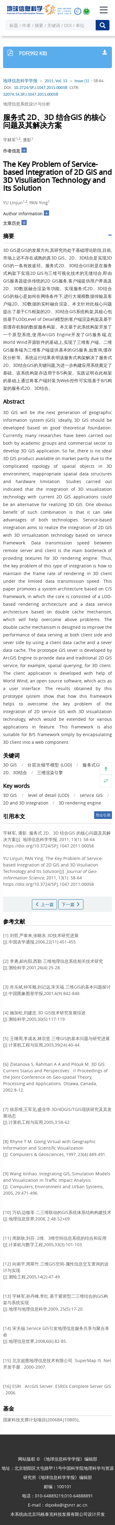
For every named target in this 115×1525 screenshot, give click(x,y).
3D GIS (10, 765)
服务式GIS (92, 765)
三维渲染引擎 (50, 772)
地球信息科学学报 (20, 80)
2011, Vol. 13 (56, 80)
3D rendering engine (80, 803)
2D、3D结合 (15, 772)
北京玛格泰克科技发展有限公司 (58, 1514)
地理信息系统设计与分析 (26, 104)
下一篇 (71, 904)
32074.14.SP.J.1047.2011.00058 (30, 94)
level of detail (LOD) (48, 795)
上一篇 (44, 904)
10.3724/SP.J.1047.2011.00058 (40, 87)
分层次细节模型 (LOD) (49, 765)
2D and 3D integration (25, 803)
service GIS (91, 795)
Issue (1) (82, 80)
